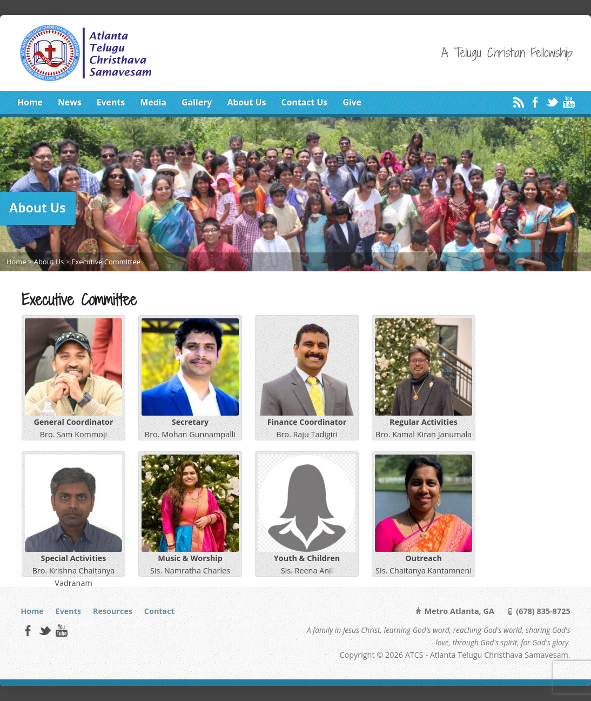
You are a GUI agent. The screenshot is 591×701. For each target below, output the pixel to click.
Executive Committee (105, 261)
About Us (246, 102)
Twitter (552, 102)
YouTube (568, 102)
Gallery (197, 102)
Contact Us (304, 102)
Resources (112, 611)
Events (111, 102)
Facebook (535, 102)
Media (153, 102)
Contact (159, 611)
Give (351, 102)
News (70, 102)
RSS (518, 102)
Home (30, 102)
